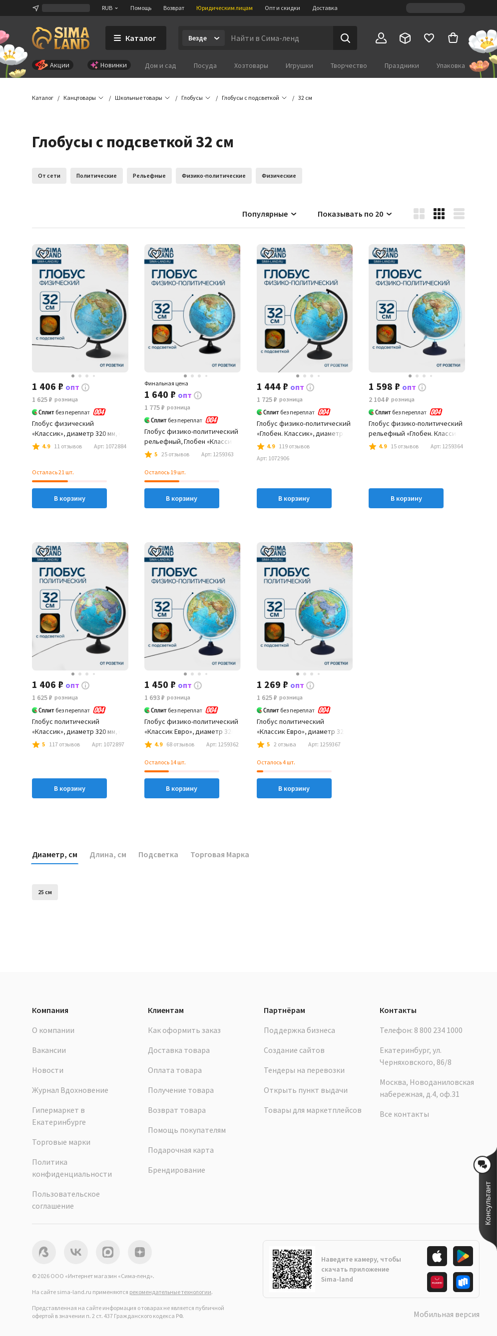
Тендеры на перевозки (304, 1070)
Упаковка (451, 65)
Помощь (140, 7)
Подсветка (158, 854)
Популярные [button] (270, 214)
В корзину (69, 498)
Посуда (205, 65)
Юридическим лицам (224, 7)
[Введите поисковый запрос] (279, 38)
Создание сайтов (294, 1050)
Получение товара (181, 1090)
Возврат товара (177, 1110)
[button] (305, 98)
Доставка (325, 7)
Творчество (349, 65)
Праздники (402, 65)
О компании (53, 1030)
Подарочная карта (181, 1150)
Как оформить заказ (184, 1030)
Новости (47, 1070)
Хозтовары (251, 65)
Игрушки (299, 65)
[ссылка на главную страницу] (60, 37)
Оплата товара (175, 1070)
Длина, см (107, 854)
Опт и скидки (282, 7)
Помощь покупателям (187, 1130)
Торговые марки (61, 1142)
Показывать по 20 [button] (355, 214)
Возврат (173, 7)
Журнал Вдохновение (70, 1090)
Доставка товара (179, 1050)
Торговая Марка (219, 854)
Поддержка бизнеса (299, 1030)
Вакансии (49, 1050)
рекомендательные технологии (170, 1292)
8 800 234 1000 (438, 1030)
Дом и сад (160, 65)
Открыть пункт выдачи (306, 1090)
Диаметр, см (54, 854)
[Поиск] (345, 38)
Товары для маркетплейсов (313, 1110)
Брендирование (176, 1170)
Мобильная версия (447, 1314)
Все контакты (404, 1114)
